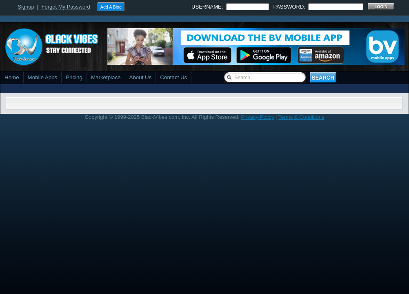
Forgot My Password (66, 7)
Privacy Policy (257, 117)
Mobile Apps (43, 77)
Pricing (74, 77)
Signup (26, 7)
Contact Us (173, 77)
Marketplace (106, 77)
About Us (140, 77)
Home (11, 77)
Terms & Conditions (301, 117)
